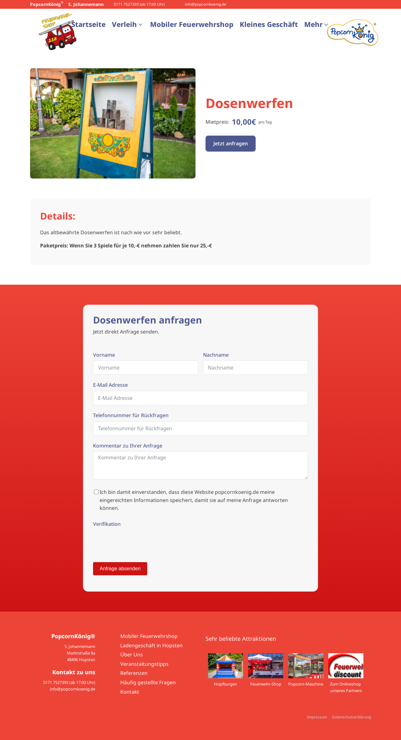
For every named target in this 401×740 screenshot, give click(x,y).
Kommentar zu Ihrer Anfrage (127, 445)
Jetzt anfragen (230, 143)
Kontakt (129, 691)
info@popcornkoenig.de (205, 4)
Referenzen (134, 673)
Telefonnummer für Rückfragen (131, 415)
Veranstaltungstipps (144, 663)
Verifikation (107, 523)
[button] (128, 24)
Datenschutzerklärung (351, 717)
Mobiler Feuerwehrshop (149, 636)
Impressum (317, 717)
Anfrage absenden (120, 568)
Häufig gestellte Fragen (148, 682)
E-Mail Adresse (110, 384)
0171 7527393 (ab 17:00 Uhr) (139, 4)
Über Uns (131, 654)
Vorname (104, 354)
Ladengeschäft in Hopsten (151, 645)
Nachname (216, 354)
